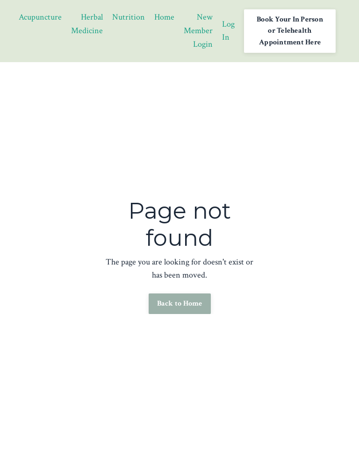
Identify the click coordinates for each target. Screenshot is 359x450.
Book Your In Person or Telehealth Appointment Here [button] (290, 30)
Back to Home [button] (179, 303)
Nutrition (128, 17)
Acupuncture (40, 17)
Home (164, 17)
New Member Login (198, 31)
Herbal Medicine (87, 24)
